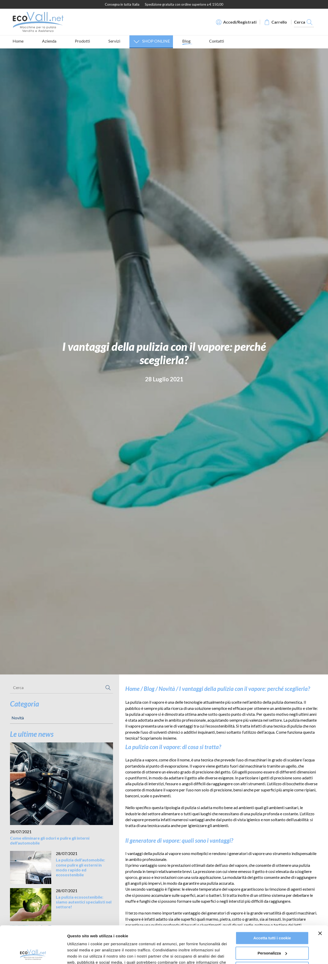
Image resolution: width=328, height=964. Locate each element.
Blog (186, 40)
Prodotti (82, 40)
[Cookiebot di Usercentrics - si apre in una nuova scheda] (33, 954)
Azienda (49, 40)
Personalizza (272, 918)
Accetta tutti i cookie (272, 903)
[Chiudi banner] (320, 898)
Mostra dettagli (81, 954)
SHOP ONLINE (156, 40)
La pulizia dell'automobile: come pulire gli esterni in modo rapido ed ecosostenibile (80, 867)
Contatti (216, 40)
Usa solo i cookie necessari (272, 933)
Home (18, 40)
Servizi (114, 40)
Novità (18, 717)
